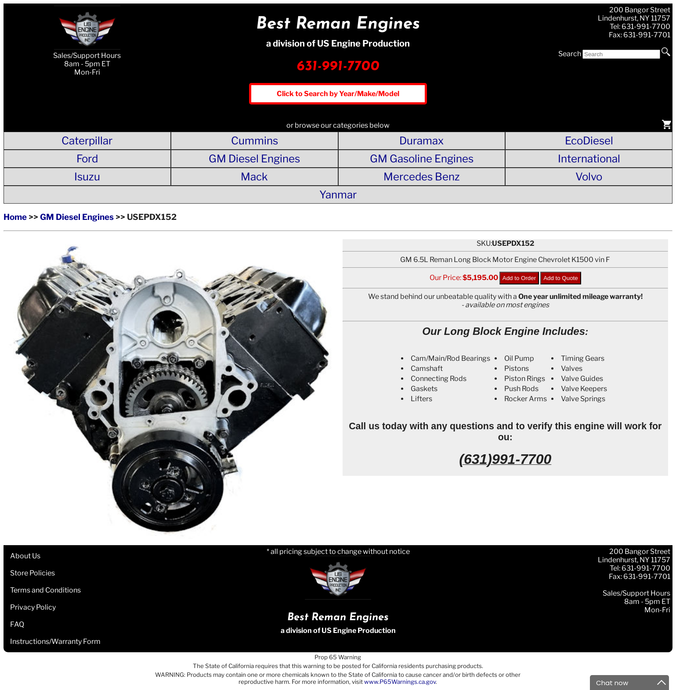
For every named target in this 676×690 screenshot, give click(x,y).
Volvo (588, 176)
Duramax (421, 140)
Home (15, 217)
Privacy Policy (33, 607)
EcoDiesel (589, 140)
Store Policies (32, 573)
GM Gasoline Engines (422, 158)
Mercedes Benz (421, 176)
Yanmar (338, 194)
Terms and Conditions (45, 590)
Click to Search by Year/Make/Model (338, 94)
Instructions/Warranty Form (55, 641)
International (589, 158)
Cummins (254, 140)
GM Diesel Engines (254, 158)
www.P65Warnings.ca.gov (400, 681)
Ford (87, 158)
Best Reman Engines (338, 24)
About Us (25, 556)
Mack (254, 176)
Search (569, 54)
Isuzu (87, 176)
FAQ (17, 624)
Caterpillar (86, 140)
